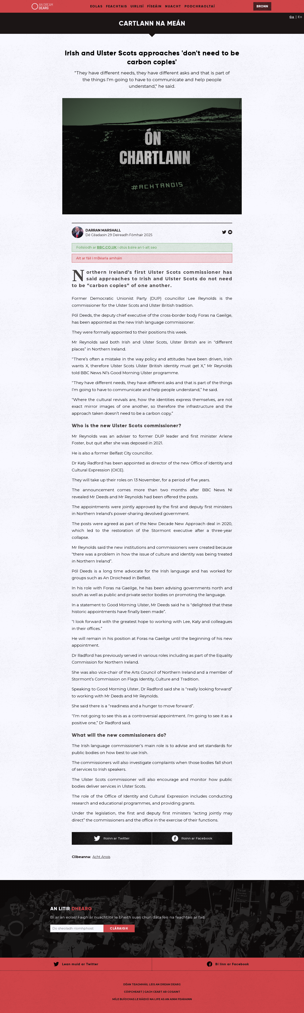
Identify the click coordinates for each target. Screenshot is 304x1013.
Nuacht (173, 6)
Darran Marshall (103, 230)
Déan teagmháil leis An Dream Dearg (152, 984)
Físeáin (154, 6)
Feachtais (116, 6)
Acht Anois (101, 857)
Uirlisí (137, 6)
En (300, 17)
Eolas (96, 6)
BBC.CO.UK (107, 247)
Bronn (262, 6)
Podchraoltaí (200, 6)
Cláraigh (119, 928)
